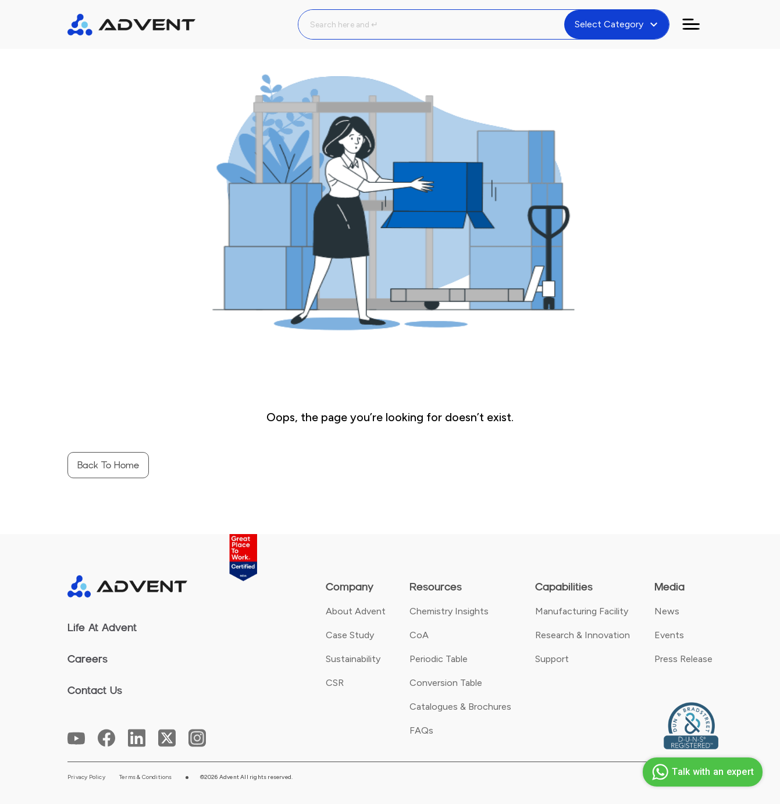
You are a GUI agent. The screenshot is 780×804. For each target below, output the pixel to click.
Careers (87, 659)
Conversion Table (445, 682)
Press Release (683, 658)
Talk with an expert (701, 772)
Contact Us (94, 690)
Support (552, 658)
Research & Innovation (582, 635)
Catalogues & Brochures (460, 706)
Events (669, 635)
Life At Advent (102, 627)
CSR (335, 682)
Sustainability (353, 658)
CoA (419, 635)
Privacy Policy (86, 777)
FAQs (421, 730)
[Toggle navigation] (698, 24)
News (666, 611)
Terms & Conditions (145, 777)
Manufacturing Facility (581, 611)
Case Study (350, 635)
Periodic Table (438, 658)
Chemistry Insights (449, 611)
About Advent (356, 611)
